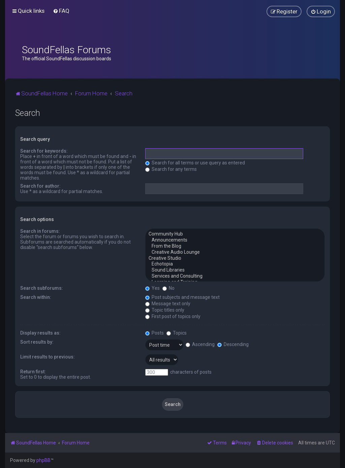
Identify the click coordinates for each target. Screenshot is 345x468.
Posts (154, 333)
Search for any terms (171, 169)
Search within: (35, 297)
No (168, 288)
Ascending (200, 344)
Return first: (33, 371)
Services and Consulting (235, 276)
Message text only (167, 303)
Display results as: (40, 333)
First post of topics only (172, 316)
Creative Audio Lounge (235, 252)
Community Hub (235, 234)
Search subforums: (41, 288)
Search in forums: (40, 231)
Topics (176, 333)
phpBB (43, 460)
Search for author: (40, 186)
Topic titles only (164, 310)
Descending (233, 344)
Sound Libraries (235, 270)
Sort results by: (37, 342)
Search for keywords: (44, 151)
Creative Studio (235, 258)
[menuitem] (61, 11)
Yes (152, 288)
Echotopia (235, 264)
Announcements (235, 240)
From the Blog (235, 246)
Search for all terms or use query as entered (195, 162)
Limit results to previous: (47, 357)
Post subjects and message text (182, 297)
